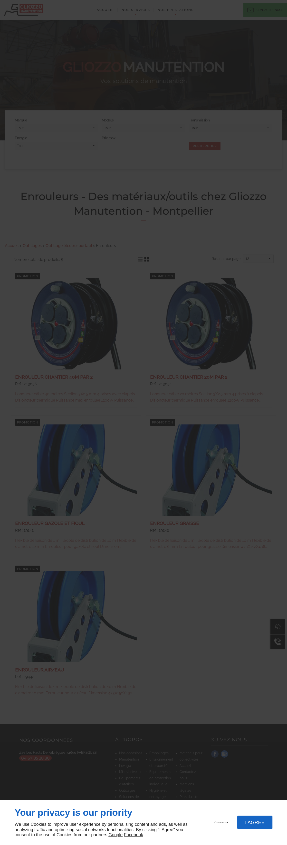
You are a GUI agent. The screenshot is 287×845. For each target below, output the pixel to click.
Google (115, 834)
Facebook (133, 834)
